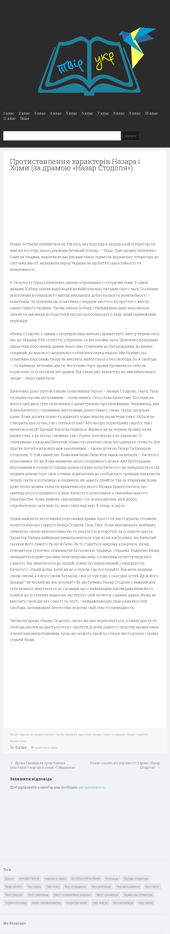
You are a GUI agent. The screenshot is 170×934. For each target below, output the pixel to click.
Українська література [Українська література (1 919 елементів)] (138, 894)
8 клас (119, 113)
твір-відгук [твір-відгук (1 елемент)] (100, 902)
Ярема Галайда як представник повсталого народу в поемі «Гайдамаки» (42, 765)
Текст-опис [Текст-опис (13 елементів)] (152, 886)
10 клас (151, 113)
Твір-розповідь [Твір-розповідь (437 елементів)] (101, 886)
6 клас (87, 113)
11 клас (9, 118)
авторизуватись (92, 787)
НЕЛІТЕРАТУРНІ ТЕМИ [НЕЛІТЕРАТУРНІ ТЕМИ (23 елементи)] (85, 878)
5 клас (71, 113)
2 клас (24, 113)
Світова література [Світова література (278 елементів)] (136, 878)
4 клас (56, 113)
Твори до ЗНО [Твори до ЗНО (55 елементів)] (13, 886)
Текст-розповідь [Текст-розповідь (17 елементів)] (38, 894)
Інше (24, 118)
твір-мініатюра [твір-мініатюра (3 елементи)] (123, 902)
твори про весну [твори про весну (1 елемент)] (76, 902)
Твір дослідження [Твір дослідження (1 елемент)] (128, 886)
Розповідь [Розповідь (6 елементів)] (111, 878)
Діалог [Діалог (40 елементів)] (9, 878)
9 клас (135, 113)
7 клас (103, 113)
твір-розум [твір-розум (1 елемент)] (146, 902)
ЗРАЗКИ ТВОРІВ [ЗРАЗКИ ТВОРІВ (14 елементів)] (29, 878)
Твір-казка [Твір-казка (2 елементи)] (34, 886)
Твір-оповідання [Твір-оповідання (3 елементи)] (75, 886)
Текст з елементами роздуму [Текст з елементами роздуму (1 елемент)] (72, 894)
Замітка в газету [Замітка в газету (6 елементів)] (55, 878)
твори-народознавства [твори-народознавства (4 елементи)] (46, 902)
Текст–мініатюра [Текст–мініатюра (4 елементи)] (107, 894)
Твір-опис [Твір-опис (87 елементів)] (52, 886)
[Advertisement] (85, 206)
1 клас (8, 113)
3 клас (40, 113)
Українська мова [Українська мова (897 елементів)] (15, 902)
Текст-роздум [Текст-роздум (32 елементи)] (13, 894)
